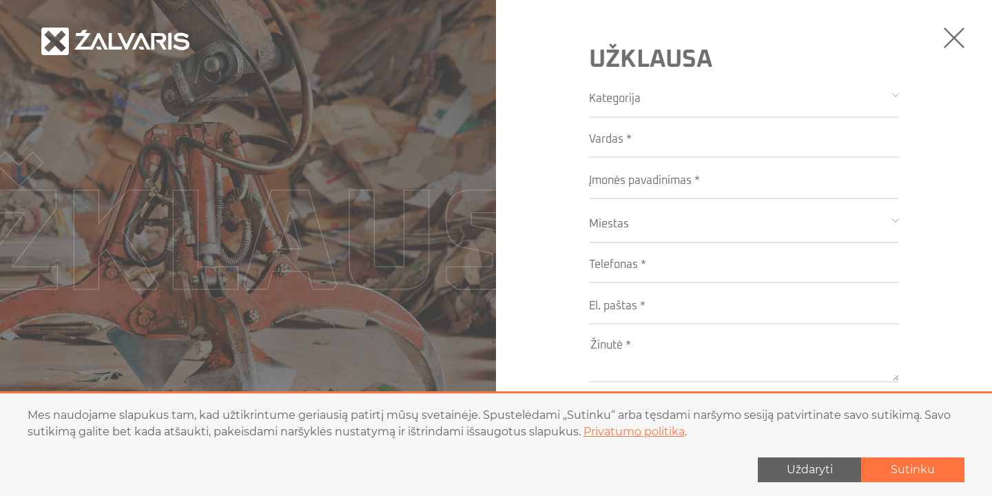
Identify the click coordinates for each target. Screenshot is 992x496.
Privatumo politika (634, 431)
